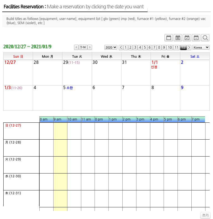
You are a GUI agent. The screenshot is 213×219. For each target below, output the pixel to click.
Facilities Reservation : (73, 6)
